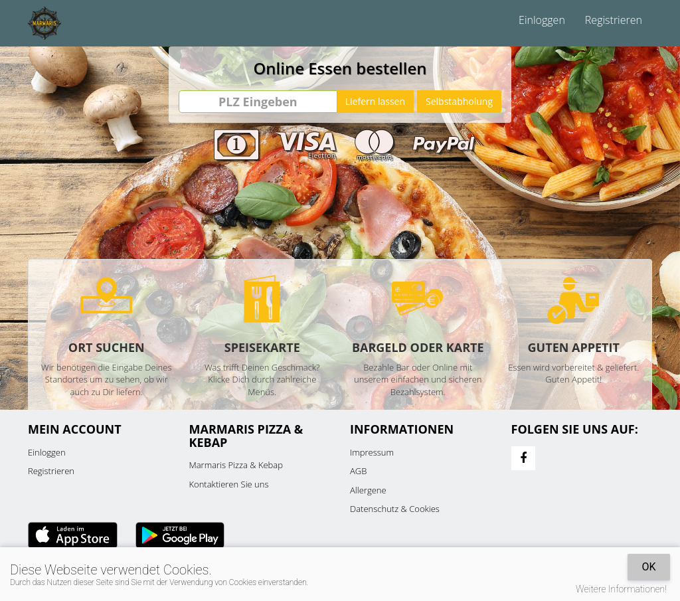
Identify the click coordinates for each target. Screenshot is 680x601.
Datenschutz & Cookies (395, 509)
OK (648, 566)
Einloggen (542, 20)
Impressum (372, 452)
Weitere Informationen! (621, 589)
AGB (358, 471)
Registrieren (613, 20)
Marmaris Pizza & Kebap (236, 465)
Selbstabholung (459, 101)
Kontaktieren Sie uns (229, 484)
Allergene (368, 490)
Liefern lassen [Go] (375, 101)
